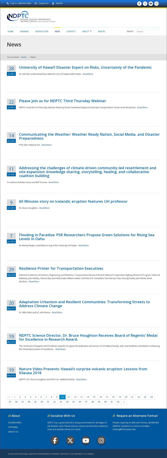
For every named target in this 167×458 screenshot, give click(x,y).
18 (113, 397)
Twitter (70, 440)
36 (80, 401)
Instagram (101, 440)
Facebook (55, 440)
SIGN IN (57, 3)
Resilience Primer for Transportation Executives (61, 268)
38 (92, 401)
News (57, 31)
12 (75, 397)
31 (48, 401)
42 (118, 401)
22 (139, 397)
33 (61, 401)
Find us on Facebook (139, 4)
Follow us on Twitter (145, 4)
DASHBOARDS (14, 422)
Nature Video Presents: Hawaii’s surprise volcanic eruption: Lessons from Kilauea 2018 (83, 370)
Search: (130, 31)
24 (151, 397)
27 (23, 401)
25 (10, 401)
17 (107, 397)
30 (42, 401)
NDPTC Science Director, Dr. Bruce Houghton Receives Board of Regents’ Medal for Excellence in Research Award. (88, 337)
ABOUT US (13, 431)
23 (145, 397)
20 (126, 397)
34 (67, 401)
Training (24, 31)
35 (73, 401)
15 (94, 397)
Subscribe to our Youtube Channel (151, 4)
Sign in (101, 31)
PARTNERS (13, 427)
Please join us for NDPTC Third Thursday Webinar (62, 100)
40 (105, 401)
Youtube (86, 440)
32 (54, 401)
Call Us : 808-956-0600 (19, 3)
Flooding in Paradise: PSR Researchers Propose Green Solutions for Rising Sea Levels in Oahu (86, 236)
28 (29, 401)
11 (69, 397)
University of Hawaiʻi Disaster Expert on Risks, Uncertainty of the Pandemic (85, 67)
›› (124, 401)
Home (10, 31)
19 (120, 397)
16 (100, 397)
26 (16, 401)
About (86, 31)
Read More (88, 74)
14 (88, 397)
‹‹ (9, 397)
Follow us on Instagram (157, 4)
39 (99, 401)
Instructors (41, 31)
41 (112, 401)
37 (86, 401)
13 (81, 397)
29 (35, 401)
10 (62, 397)
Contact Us (42, 3)
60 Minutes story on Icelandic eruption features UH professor (73, 201)
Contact (71, 31)
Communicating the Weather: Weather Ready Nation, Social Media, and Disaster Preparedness (89, 136)
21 (132, 397)
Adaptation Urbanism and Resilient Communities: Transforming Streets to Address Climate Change (84, 303)
